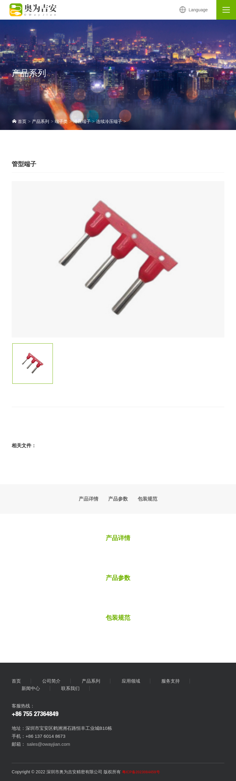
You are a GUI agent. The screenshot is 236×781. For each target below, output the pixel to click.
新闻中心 (31, 688)
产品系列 (40, 121)
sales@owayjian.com (48, 744)
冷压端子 (82, 121)
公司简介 (51, 681)
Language (193, 10)
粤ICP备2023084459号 (141, 772)
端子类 (61, 121)
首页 (19, 121)
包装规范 (147, 498)
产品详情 (88, 498)
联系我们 (70, 688)
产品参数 (118, 498)
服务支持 (170, 681)
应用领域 (131, 681)
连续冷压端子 (109, 121)
